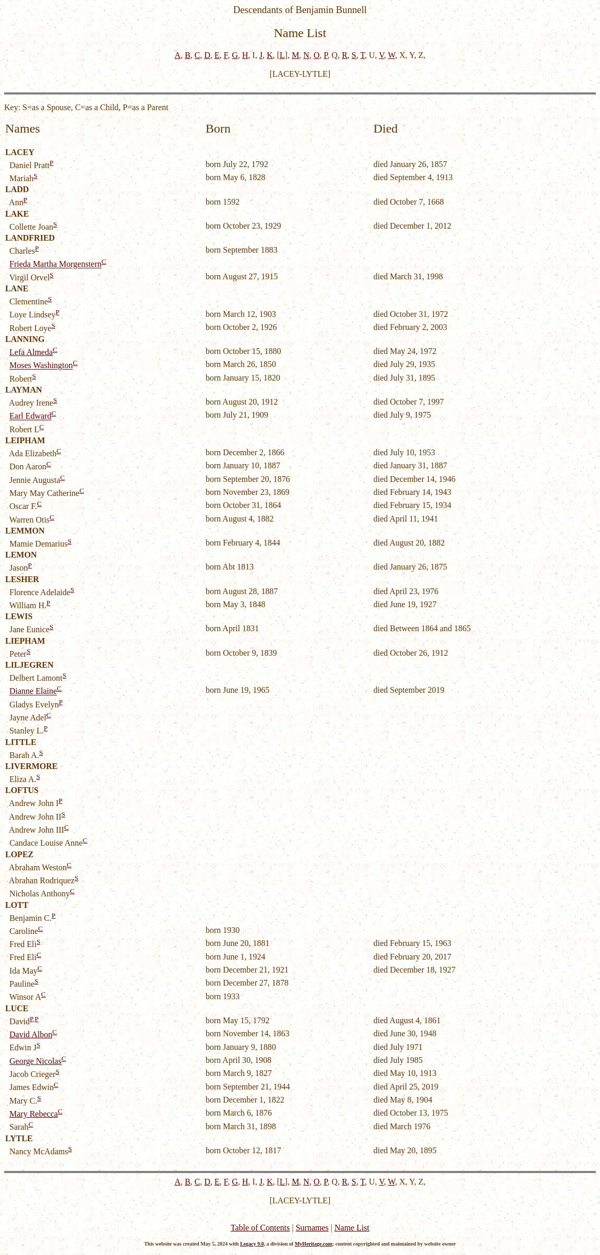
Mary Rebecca (33, 1113)
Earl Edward (30, 416)
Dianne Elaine (33, 691)
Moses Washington (41, 365)
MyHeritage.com (313, 1244)
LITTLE (21, 742)
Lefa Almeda (31, 352)
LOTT (16, 905)
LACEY (19, 152)
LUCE (16, 1008)
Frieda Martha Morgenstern (55, 264)
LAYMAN (23, 389)
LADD (17, 189)
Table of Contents (260, 1227)
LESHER (22, 579)
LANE (16, 288)
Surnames (312, 1227)
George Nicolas (35, 1061)
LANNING (25, 339)
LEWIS (18, 616)
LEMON (21, 554)
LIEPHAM (25, 640)
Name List (351, 1227)
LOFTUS (22, 790)
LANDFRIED (30, 237)
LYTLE (19, 1138)
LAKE (17, 213)
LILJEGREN (29, 664)
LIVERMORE (31, 766)
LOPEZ (19, 854)
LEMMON (25, 530)
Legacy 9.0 (252, 1244)
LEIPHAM (25, 440)
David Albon (30, 1034)
